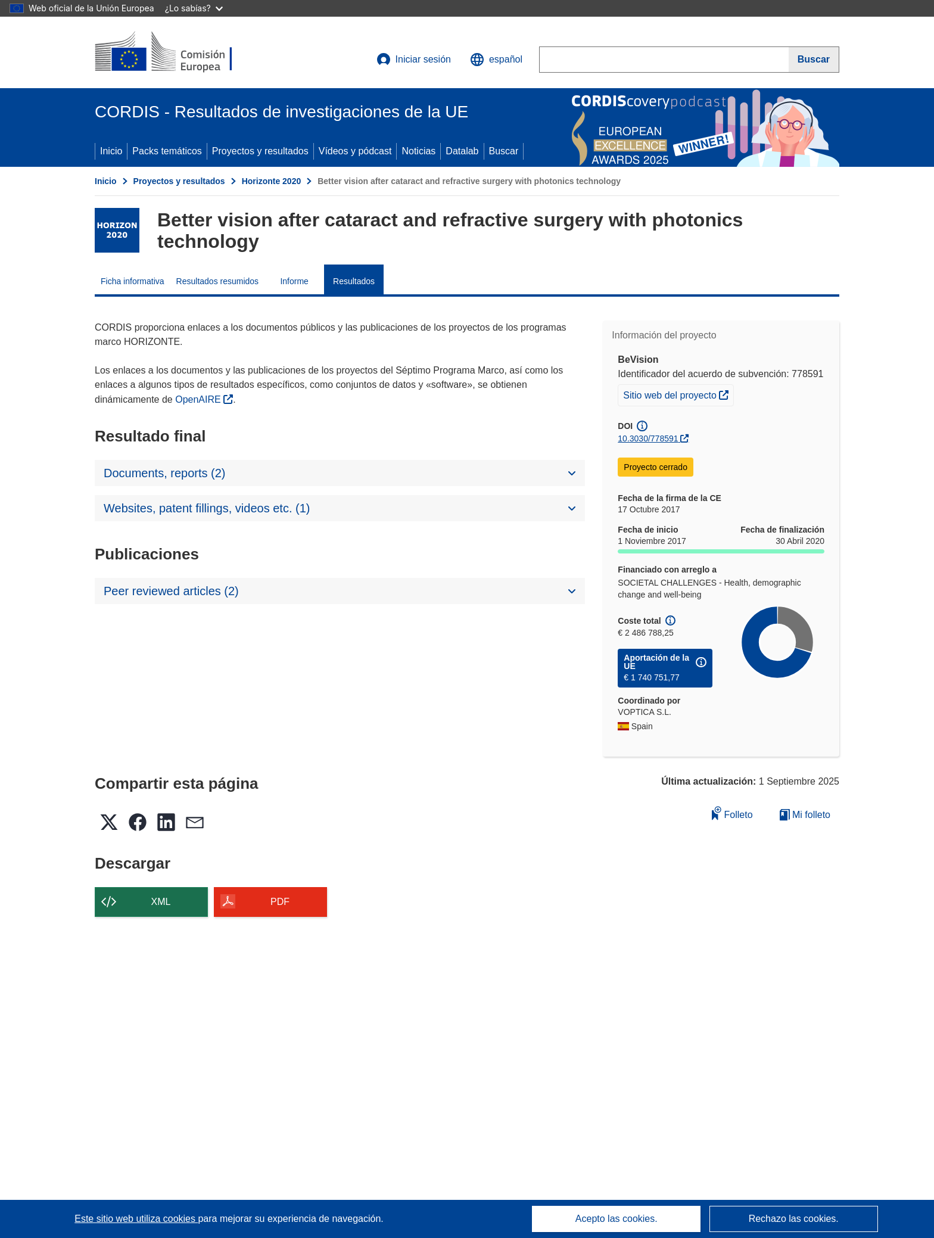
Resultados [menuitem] (354, 281)
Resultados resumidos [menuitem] (217, 281)
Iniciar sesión (413, 59)
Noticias (418, 151)
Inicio (111, 151)
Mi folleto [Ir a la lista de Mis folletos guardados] (805, 814)
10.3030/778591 (648, 438)
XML (161, 902)
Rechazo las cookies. (794, 1219)
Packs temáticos (166, 151)
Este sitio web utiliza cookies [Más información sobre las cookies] (136, 1219)
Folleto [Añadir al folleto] (732, 813)
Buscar (504, 151)
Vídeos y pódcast (355, 151)
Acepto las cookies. (616, 1219)
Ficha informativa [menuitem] (132, 281)
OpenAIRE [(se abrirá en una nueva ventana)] (199, 399)
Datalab (462, 151)
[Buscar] (814, 59)
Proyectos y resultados (260, 151)
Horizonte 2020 (271, 181)
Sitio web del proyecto (678, 393)
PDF (279, 902)
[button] (496, 59)
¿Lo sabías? (194, 8)
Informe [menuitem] (294, 281)
